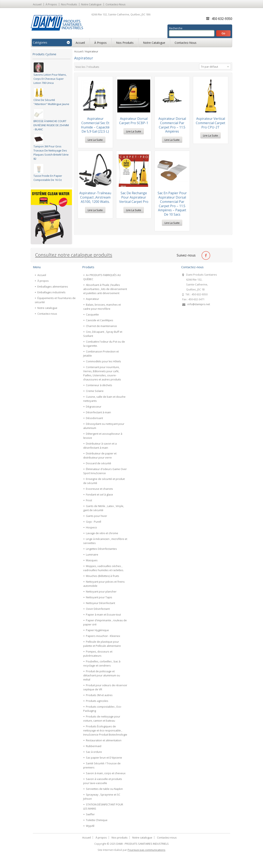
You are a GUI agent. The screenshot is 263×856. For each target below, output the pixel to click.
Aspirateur (92, 299)
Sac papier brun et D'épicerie (104, 757)
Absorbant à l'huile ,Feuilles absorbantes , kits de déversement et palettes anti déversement (105, 289)
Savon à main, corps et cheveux (106, 773)
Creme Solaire (95, 391)
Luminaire (92, 554)
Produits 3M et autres (99, 695)
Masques (92, 560)
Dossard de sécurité (98, 463)
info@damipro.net (198, 304)
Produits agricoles (97, 701)
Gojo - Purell (93, 521)
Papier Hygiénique (97, 630)
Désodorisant (94, 418)
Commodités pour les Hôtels (103, 361)
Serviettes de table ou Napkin (104, 789)
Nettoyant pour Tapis (99, 597)
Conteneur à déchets (99, 385)
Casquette (92, 314)
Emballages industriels (51, 292)
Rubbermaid (93, 746)
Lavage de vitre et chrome (102, 533)
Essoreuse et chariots (99, 489)
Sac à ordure (94, 752)
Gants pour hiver (96, 516)
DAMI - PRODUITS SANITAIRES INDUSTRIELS (142, 844)
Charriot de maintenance (101, 326)
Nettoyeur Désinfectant (100, 603)
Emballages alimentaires (52, 286)
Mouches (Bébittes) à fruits (102, 576)
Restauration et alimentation (103, 740)
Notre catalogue (91, 4)
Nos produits (69, 4)
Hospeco (91, 527)
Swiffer (90, 814)
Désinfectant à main (98, 412)
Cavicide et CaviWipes (99, 320)
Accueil (37, 4)
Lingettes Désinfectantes (101, 549)
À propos (51, 4)
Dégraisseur (93, 406)
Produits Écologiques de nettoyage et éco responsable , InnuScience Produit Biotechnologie (105, 730)
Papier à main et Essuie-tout (103, 614)
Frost (89, 500)
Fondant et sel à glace (99, 494)
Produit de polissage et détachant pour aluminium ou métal (101, 675)
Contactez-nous (116, 4)
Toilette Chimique (96, 820)
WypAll (90, 826)
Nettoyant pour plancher (101, 591)
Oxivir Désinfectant (98, 609)
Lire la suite (95, 140)
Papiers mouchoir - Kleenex (103, 636)
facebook (205, 255)
